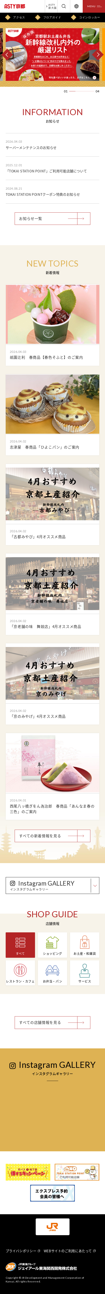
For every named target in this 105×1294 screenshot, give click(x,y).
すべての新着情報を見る (40, 835)
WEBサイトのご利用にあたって (68, 1250)
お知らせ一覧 (30, 218)
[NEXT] (98, 54)
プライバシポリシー (21, 1250)
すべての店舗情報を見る (40, 1022)
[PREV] (7, 54)
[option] (52, 54)
